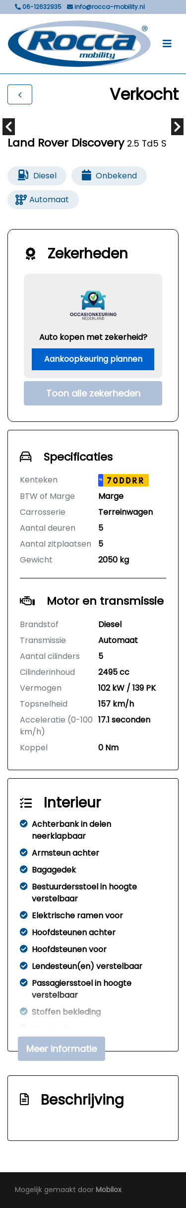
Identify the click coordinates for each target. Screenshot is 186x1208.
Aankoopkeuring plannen (93, 359)
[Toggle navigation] (167, 43)
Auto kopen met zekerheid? (93, 337)
